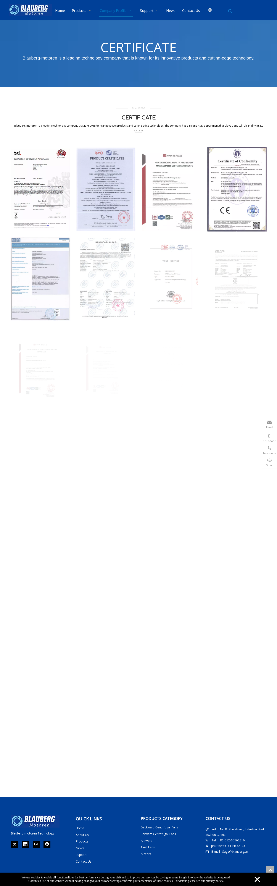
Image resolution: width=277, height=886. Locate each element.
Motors (146, 854)
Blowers (146, 841)
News (80, 848)
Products (82, 841)
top (270, 870)
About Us (82, 835)
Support (81, 855)
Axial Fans (148, 847)
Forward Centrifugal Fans (158, 834)
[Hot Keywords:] (230, 11)
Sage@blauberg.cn (235, 851)
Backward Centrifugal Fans (159, 827)
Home (80, 828)
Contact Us (83, 861)
